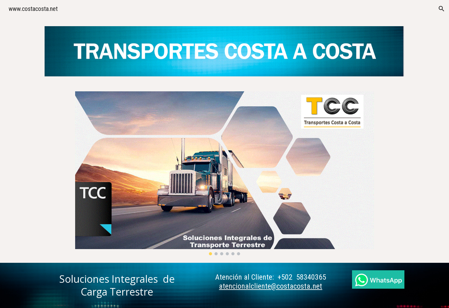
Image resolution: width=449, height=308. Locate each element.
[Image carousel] (224, 173)
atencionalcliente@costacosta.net (270, 286)
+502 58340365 (302, 277)
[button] (441, 8)
